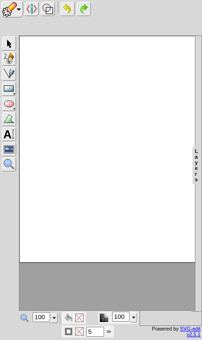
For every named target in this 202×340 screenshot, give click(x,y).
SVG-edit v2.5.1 (190, 331)
